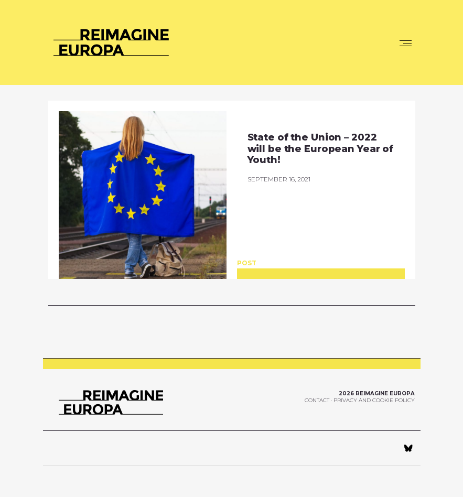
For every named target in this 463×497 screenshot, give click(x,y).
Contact (317, 400)
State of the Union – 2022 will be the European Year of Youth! (320, 149)
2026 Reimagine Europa (377, 393)
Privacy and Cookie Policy (374, 400)
